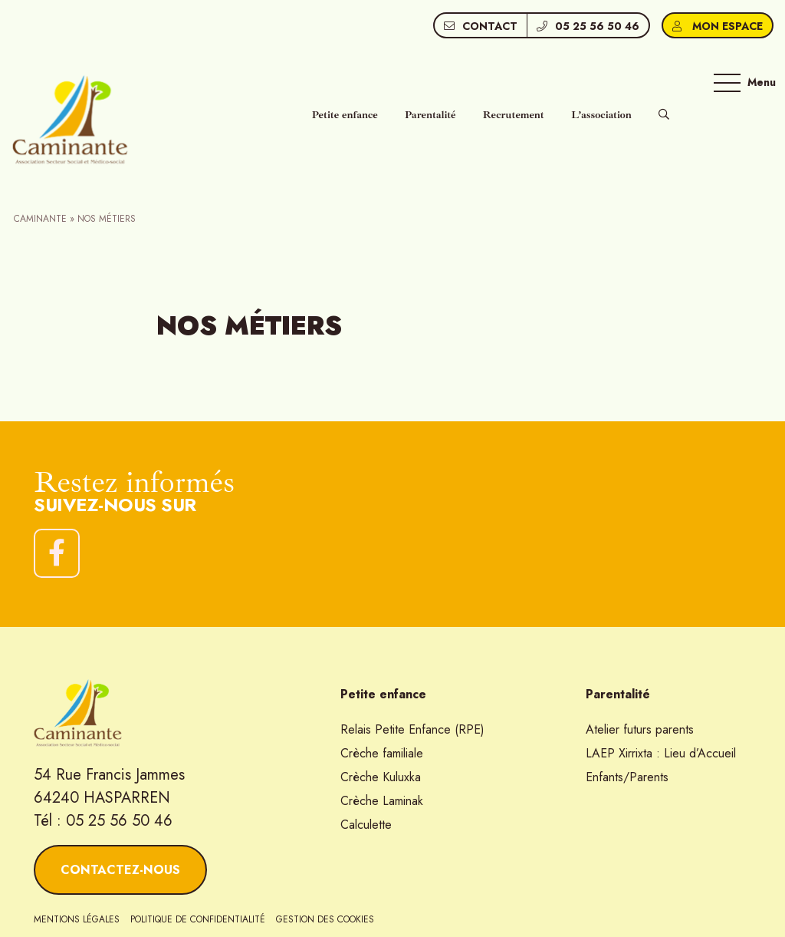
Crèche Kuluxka (380, 777)
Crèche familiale (381, 753)
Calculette (366, 824)
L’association (601, 114)
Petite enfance (345, 114)
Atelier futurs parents (640, 729)
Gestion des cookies (325, 919)
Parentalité (430, 114)
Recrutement (513, 114)
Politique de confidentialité (197, 919)
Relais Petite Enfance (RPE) (412, 729)
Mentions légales (77, 919)
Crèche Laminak (381, 801)
